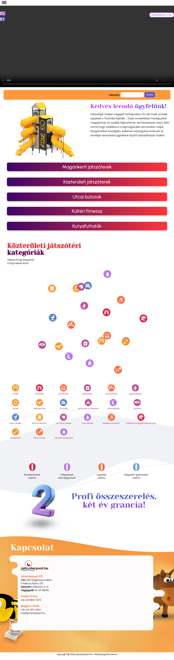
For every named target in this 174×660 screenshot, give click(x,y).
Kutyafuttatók (87, 226)
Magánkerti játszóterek (87, 167)
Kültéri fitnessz (87, 211)
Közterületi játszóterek (87, 182)
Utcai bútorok (87, 197)
